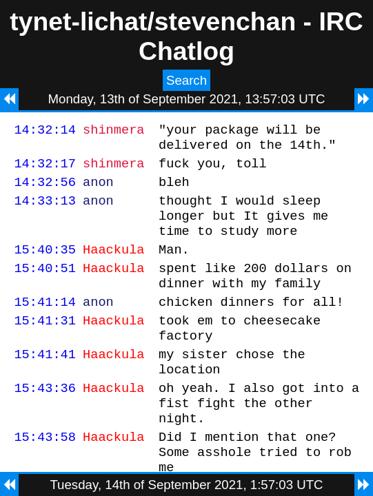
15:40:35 (45, 265)
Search (186, 80)
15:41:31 (45, 344)
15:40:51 (45, 286)
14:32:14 (45, 131)
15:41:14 (45, 324)
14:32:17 (45, 169)
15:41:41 (45, 382)
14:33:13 (45, 210)
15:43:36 (45, 420)
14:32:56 (45, 189)
